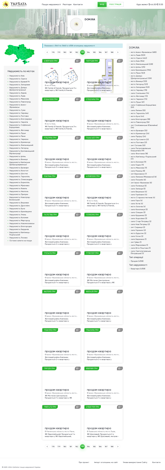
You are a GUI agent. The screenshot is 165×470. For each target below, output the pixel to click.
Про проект (84, 462)
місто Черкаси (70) (139, 99)
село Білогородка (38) (140, 119)
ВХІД (102, 4)
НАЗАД (47, 52)
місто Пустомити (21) (140, 139)
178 (53, 52)
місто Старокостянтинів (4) (143, 197)
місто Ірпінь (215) (138, 67)
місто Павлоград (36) (140, 122)
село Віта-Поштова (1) (141, 248)
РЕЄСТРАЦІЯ (115, 4)
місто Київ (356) (137, 61)
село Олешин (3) (138, 212)
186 (100, 52)
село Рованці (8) (138, 171)
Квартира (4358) (138, 269)
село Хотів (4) (137, 204)
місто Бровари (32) (139, 130)
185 (94, 52)
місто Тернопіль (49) (140, 113)
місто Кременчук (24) (140, 133)
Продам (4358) (137, 261)
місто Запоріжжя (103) (140, 87)
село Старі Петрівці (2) (141, 221)
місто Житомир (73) (139, 96)
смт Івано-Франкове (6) (141, 183)
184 (88, 52)
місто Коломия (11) (138, 162)
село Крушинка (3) (139, 215)
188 (112, 52)
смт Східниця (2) (138, 227)
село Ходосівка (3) (139, 218)
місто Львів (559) (138, 55)
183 (82, 52)
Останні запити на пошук (20, 241)
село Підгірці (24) (138, 136)
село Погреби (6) (138, 180)
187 (106, 52)
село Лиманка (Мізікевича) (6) (144, 177)
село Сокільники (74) (140, 93)
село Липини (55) (138, 110)
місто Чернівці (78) (139, 90)
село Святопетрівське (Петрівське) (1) (141, 252)
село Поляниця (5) (139, 186)
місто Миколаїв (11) (139, 168)
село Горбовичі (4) (139, 195)
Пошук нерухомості (51, 4)
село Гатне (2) (137, 236)
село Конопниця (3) (139, 209)
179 (59, 52)
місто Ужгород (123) (139, 84)
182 (76, 52)
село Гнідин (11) (137, 165)
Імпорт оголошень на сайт (106, 462)
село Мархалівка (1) (139, 245)
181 (71, 52)
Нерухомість (16, 76)
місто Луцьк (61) (137, 102)
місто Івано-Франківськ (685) (144, 52)
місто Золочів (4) (138, 206)
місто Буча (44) (137, 116)
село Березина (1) (138, 239)
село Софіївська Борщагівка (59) (143, 106)
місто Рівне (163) (138, 73)
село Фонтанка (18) (139, 154)
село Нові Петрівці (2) (140, 224)
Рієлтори (67, 4)
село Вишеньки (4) (139, 192)
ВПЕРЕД (118, 52)
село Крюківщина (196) (141, 70)
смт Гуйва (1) (136, 242)
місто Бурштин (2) (138, 233)
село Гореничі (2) (138, 230)
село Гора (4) (136, 200)
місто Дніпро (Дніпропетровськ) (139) (141, 77)
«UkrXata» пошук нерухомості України (26, 467)
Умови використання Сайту (135, 462)
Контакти (78, 4)
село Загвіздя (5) (138, 189)
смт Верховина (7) (139, 174)
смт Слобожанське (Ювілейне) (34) (144, 126)
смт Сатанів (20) (138, 145)
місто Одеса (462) (139, 58)
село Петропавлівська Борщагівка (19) (141, 149)
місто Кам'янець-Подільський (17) (143, 158)
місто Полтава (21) (139, 142)
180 (64, 52)
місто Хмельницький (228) (142, 64)
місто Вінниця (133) (139, 81)
